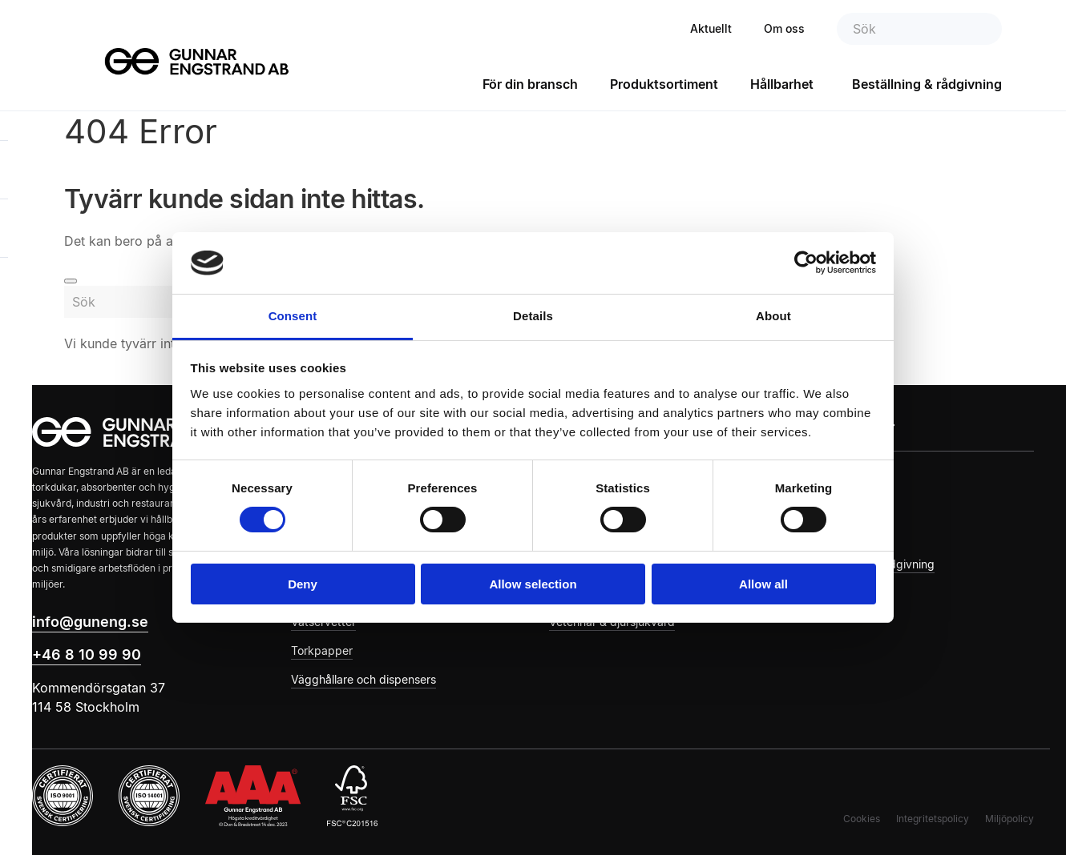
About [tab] (773, 316)
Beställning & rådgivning (927, 84)
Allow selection (532, 584)
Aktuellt (711, 28)
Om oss (784, 28)
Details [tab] (533, 316)
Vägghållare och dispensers (363, 679)
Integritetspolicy (932, 819)
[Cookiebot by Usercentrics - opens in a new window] (806, 263)
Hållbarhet (782, 84)
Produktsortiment (664, 84)
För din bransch (530, 84)
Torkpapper (322, 650)
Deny (302, 584)
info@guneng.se (90, 621)
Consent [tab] (293, 316)
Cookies (861, 819)
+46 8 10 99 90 (86, 654)
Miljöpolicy (1009, 819)
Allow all (763, 584)
